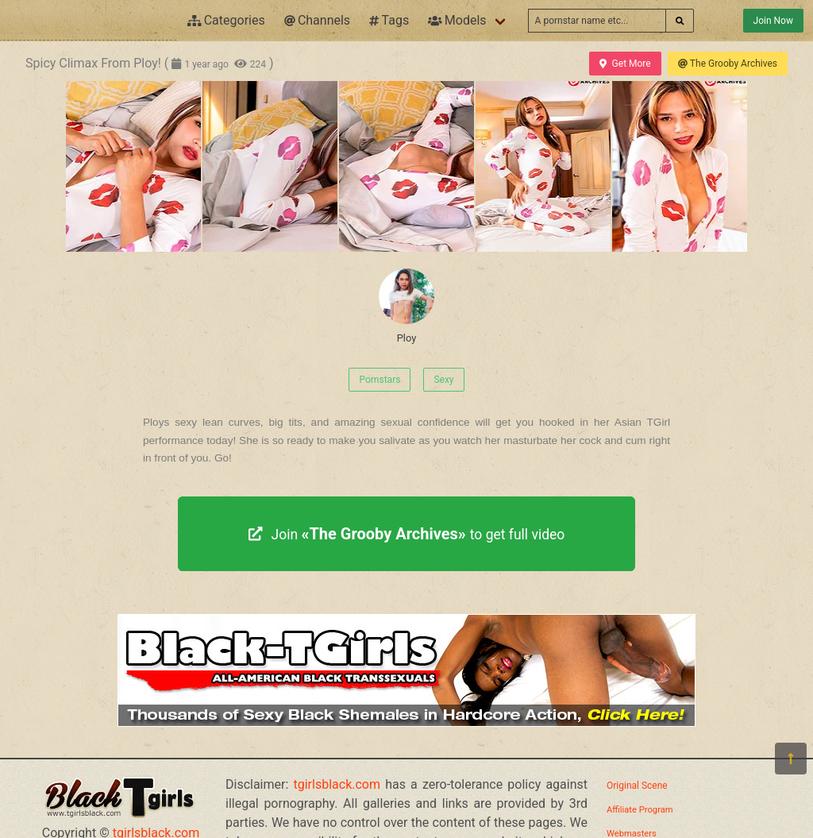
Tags (389, 20)
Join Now (773, 20)
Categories (226, 20)
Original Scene (637, 785)
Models (457, 20)
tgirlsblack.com (337, 784)
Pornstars (379, 379)
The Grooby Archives (727, 63)
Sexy (443, 379)
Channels (317, 20)
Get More (624, 63)
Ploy (406, 306)
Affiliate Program (640, 810)
